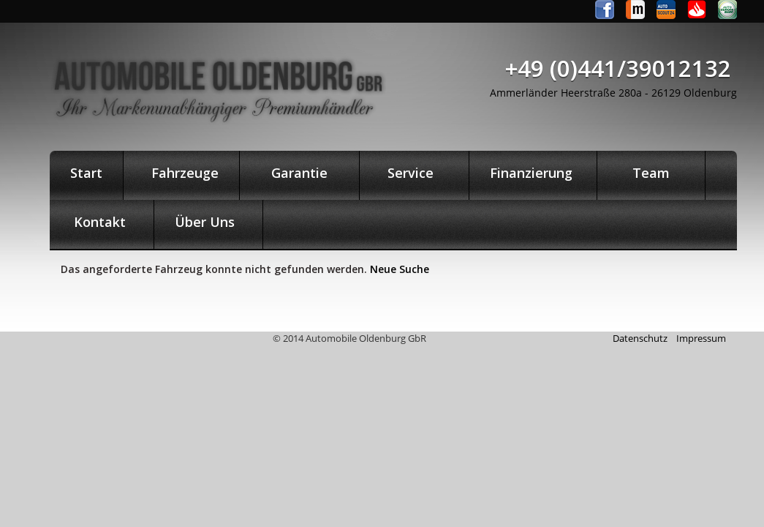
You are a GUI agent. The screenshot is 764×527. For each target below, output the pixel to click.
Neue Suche (399, 269)
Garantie (299, 173)
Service (414, 173)
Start (86, 173)
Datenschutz (640, 338)
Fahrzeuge (181, 173)
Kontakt (101, 222)
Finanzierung (533, 173)
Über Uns (208, 222)
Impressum (701, 338)
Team (651, 173)
